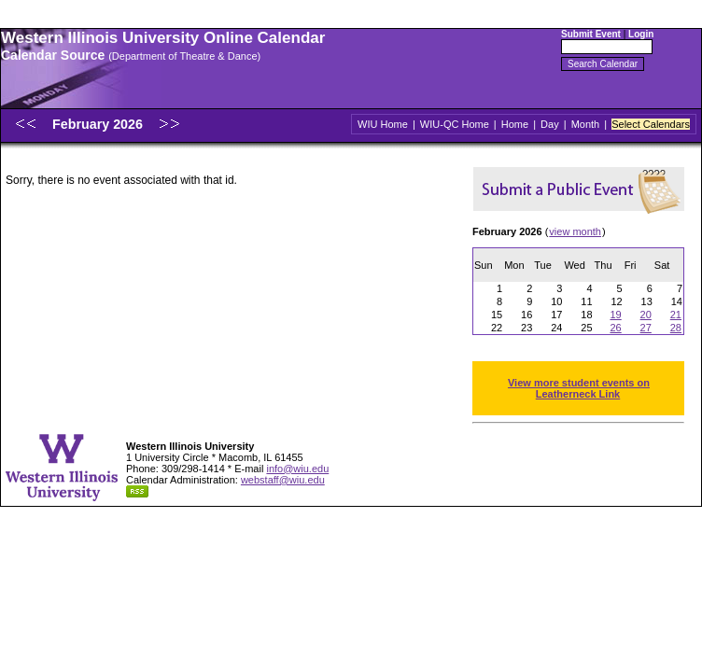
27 (646, 327)
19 (615, 314)
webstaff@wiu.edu (283, 479)
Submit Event (591, 34)
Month (585, 124)
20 (646, 314)
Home (514, 124)
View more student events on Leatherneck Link (579, 388)
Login (640, 34)
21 (675, 314)
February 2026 (99, 124)
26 (615, 327)
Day (550, 124)
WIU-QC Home (454, 124)
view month (575, 231)
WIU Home (383, 124)
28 (675, 327)
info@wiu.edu (297, 468)
